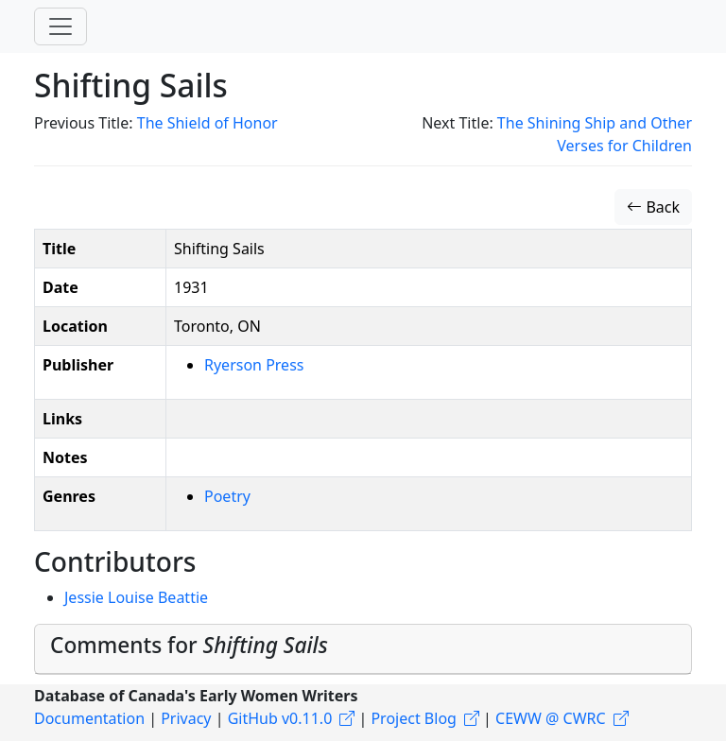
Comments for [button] (189, 645)
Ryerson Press (253, 364)
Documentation (89, 718)
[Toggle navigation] (60, 26)
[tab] (363, 649)
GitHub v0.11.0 (280, 718)
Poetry (227, 496)
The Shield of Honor (207, 122)
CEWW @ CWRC (550, 718)
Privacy (186, 718)
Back (653, 207)
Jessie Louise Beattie (136, 597)
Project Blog (413, 718)
